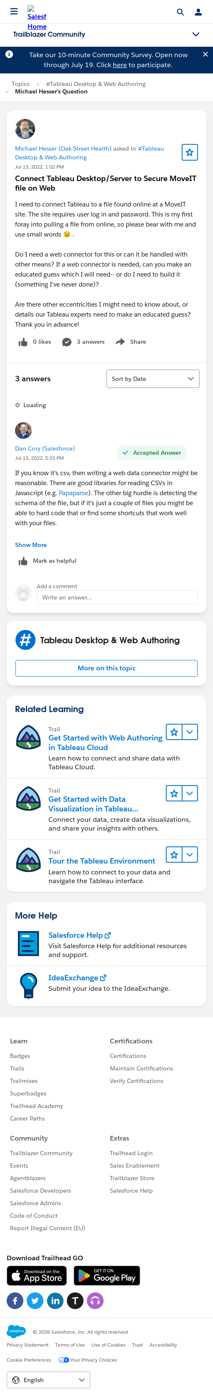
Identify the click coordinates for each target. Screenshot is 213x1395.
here (120, 64)
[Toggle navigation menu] (196, 34)
